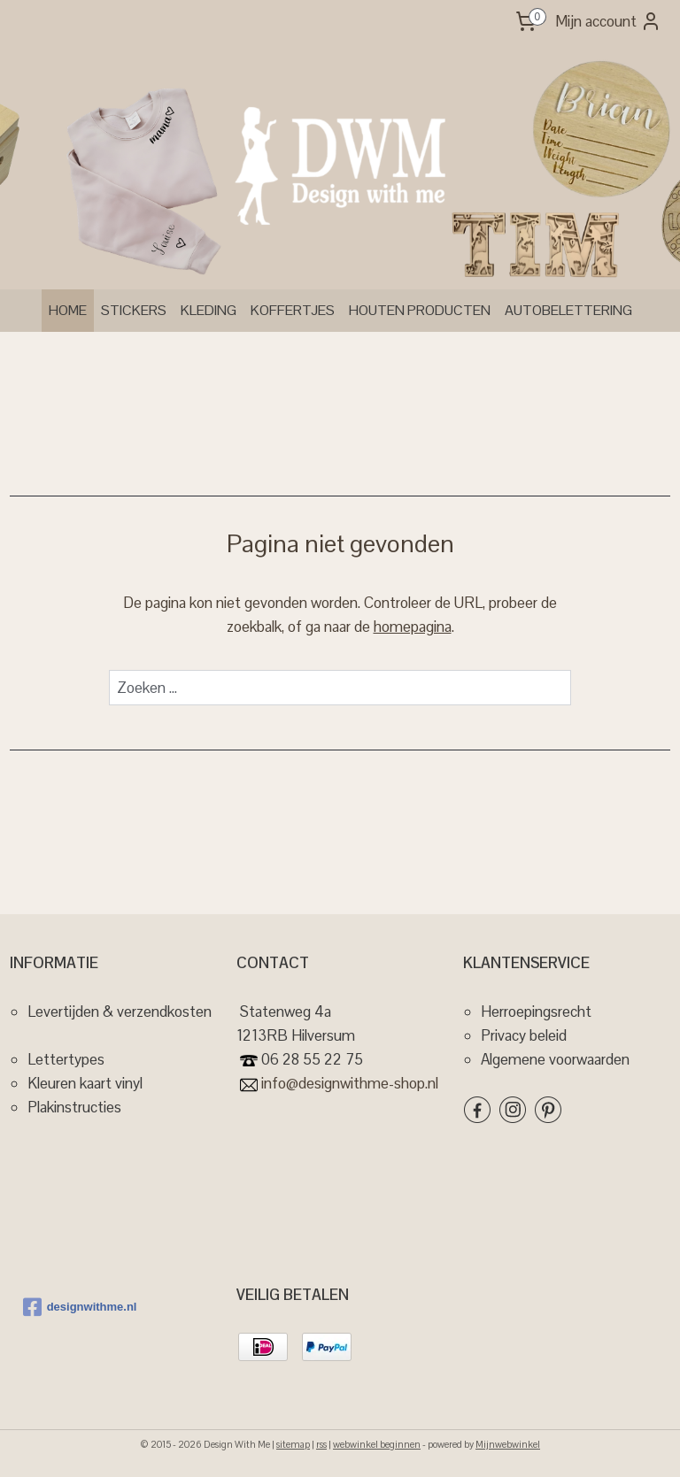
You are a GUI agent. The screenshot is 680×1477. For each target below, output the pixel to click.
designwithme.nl (80, 1307)
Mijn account (608, 21)
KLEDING (208, 310)
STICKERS (133, 310)
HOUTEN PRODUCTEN (420, 310)
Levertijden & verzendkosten (119, 1011)
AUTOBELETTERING (568, 310)
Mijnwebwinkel (507, 1444)
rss (321, 1444)
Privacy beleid (524, 1035)
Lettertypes (65, 1059)
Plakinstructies (74, 1107)
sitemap (293, 1444)
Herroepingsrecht (536, 1011)
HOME (68, 310)
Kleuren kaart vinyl (85, 1083)
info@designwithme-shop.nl (348, 1083)
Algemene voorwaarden (555, 1059)
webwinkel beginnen (377, 1444)
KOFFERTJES (293, 310)
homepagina (413, 627)
